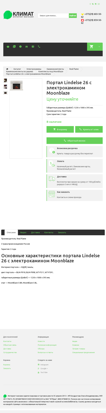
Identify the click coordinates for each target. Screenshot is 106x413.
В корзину (60, 129)
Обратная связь (9, 345)
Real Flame (74, 69)
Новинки (75, 345)
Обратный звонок (74, 140)
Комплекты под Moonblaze (51, 71)
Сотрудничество (10, 352)
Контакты (48, 232)
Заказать (62, 232)
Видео (23, 232)
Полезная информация (47, 345)
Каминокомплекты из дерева (19, 71)
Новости (41, 341)
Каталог (17, 69)
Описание (11, 232)
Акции (74, 341)
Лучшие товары (78, 349)
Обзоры (41, 349)
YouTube (42, 372)
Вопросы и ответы (45, 352)
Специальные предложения (83, 352)
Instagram (43, 365)
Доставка (35, 232)
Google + (43, 368)
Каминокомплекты (55, 69)
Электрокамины (33, 69)
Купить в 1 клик (89, 129)
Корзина (6, 365)
